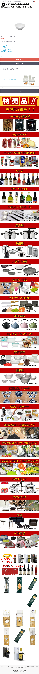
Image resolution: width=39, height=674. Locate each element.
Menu (37, 1)
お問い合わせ (26, 667)
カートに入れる (19, 59)
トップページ (4, 666)
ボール (15, 51)
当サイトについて (11, 666)
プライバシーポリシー (21, 666)
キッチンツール (3, 45)
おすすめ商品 (3, 46)
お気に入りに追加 (19, 63)
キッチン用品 (10, 47)
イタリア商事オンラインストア (19, 670)
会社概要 (11, 667)
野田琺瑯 (10, 49)
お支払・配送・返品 (18, 667)
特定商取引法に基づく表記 (32, 666)
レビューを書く (19, 91)
